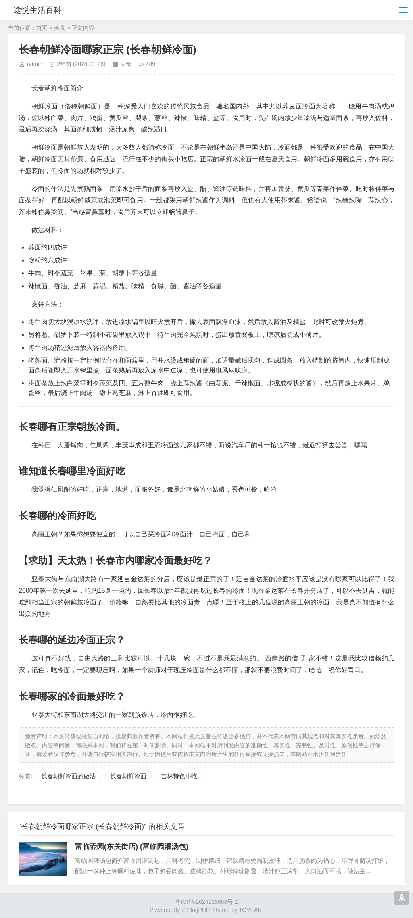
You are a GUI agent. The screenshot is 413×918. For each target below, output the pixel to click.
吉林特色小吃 (179, 776)
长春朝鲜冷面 (128, 776)
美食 (59, 28)
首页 (42, 28)
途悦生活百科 (39, 10)
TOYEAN (250, 910)
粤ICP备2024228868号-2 (206, 902)
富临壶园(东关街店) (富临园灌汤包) (131, 847)
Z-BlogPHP (195, 910)
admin (34, 64)
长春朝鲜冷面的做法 (68, 776)
